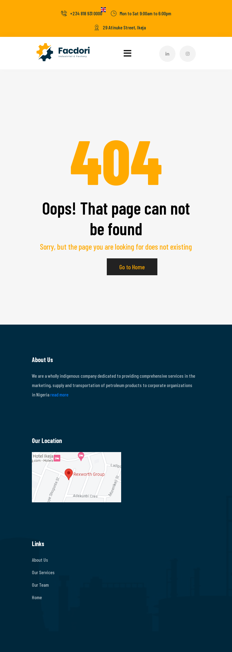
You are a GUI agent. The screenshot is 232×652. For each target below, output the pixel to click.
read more (59, 394)
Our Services (43, 572)
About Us (40, 560)
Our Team (40, 585)
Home (37, 597)
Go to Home (132, 267)
